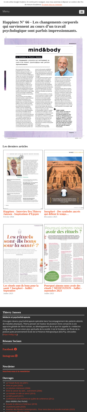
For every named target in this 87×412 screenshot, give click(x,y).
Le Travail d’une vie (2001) (17, 383)
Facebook (10, 349)
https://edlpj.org (10, 334)
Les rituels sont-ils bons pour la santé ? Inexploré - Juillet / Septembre (20, 288)
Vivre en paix (11, 385)
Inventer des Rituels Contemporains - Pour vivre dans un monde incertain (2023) (40, 409)
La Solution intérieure (15, 388)
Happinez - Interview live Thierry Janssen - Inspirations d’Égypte (22, 212)
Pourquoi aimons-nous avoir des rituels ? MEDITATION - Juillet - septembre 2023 (63, 288)
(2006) (27, 388)
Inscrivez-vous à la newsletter (16, 371)
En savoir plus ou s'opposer (52, 4)
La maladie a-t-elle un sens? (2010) (20, 393)
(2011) (20, 396)
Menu (6, 11)
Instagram (10, 355)
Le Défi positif (12, 396)
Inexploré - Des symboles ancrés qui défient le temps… (62, 212)
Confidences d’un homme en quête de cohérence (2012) (30, 398)
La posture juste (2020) (16, 406)
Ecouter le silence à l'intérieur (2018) (21, 404)
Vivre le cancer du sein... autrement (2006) (24, 391)
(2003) (20, 385)
